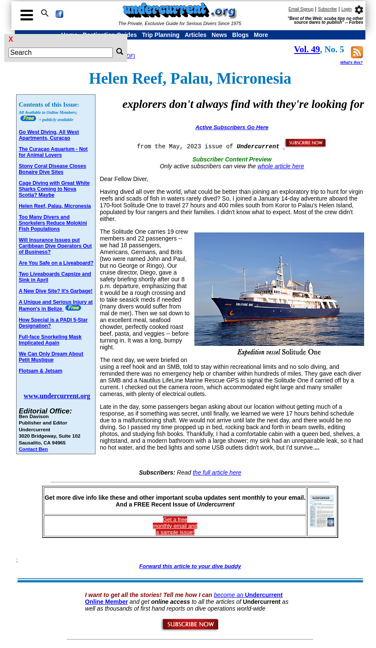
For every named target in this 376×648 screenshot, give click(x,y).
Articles (195, 34)
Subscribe (327, 9)
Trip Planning (161, 34)
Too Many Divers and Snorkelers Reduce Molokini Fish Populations (53, 223)
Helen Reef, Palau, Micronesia (55, 206)
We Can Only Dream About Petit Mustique (51, 357)
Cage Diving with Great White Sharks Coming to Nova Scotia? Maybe (54, 189)
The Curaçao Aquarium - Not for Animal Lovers (53, 152)
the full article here (217, 472)
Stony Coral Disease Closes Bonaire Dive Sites (52, 169)
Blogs (240, 34)
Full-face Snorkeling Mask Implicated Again (50, 340)
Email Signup (301, 9)
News (219, 34)
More (261, 34)
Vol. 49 (307, 49)
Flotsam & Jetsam (40, 371)
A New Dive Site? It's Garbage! (56, 291)
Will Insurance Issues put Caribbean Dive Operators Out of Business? (55, 246)
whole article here (281, 166)
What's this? (351, 62)
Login (346, 9)
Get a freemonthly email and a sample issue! (175, 525)
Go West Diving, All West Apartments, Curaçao (49, 135)
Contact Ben (33, 449)
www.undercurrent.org (57, 395)
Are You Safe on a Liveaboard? (56, 263)
